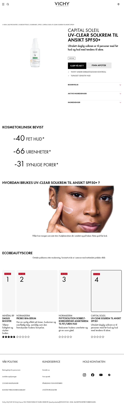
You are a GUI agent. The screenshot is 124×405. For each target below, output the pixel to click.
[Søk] (7, 4)
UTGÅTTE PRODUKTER (49, 390)
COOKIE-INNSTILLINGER (10, 383)
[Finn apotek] (98, 65)
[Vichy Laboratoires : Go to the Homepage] (62, 4)
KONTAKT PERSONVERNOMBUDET (13, 390)
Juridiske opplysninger (9, 376)
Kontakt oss (46, 370)
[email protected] (54, 402)
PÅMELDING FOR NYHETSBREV (52, 383)
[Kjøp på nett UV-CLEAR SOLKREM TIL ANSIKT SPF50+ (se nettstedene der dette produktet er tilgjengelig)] (77, 66)
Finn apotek (46, 376)
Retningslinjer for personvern (11, 370)
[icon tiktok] (109, 375)
